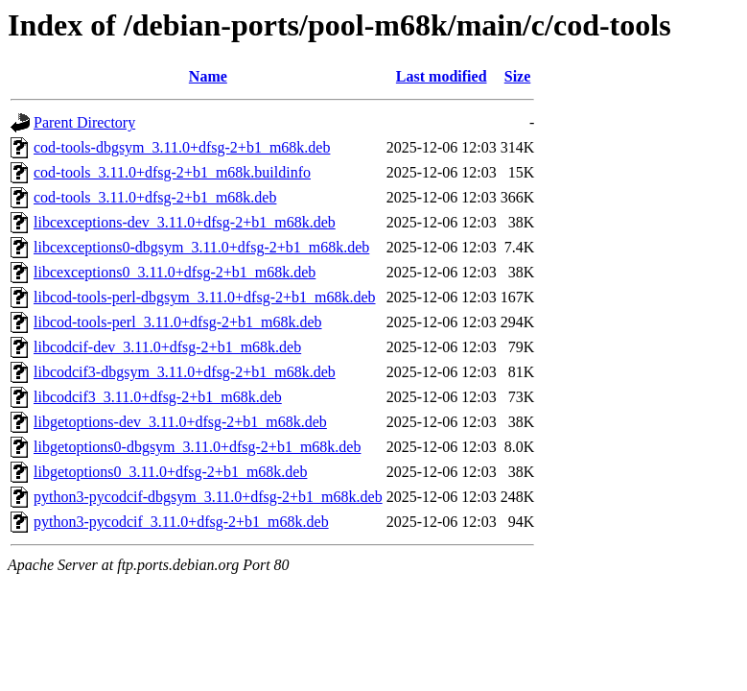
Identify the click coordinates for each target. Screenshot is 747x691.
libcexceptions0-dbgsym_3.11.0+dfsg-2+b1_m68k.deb (201, 247)
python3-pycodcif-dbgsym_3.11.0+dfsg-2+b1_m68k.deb (208, 496)
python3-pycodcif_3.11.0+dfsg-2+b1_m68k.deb (181, 521)
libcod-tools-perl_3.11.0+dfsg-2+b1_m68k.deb (178, 322)
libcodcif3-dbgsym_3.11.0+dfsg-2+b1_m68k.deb (185, 372)
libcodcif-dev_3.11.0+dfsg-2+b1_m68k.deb (167, 347)
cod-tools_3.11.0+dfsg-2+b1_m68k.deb (155, 197)
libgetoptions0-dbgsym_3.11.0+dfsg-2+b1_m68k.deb (197, 447)
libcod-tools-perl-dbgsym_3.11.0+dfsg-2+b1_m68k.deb (205, 297)
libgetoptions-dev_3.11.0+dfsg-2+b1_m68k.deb (180, 422)
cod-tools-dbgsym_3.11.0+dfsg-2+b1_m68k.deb (182, 147)
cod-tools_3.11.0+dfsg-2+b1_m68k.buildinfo (172, 172)
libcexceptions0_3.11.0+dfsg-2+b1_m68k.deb (174, 272)
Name (208, 76)
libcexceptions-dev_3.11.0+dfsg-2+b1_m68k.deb (185, 222)
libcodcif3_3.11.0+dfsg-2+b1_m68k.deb (158, 397)
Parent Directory (84, 122)
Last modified (441, 76)
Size (517, 76)
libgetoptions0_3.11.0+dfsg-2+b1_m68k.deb (170, 472)
